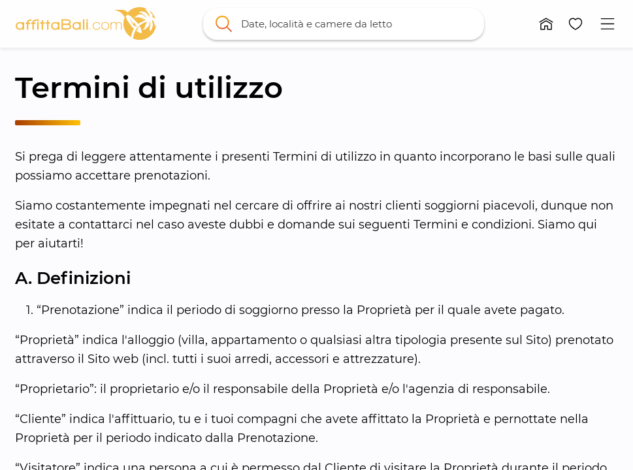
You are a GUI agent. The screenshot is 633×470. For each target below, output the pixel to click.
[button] (546, 24)
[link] (86, 23)
